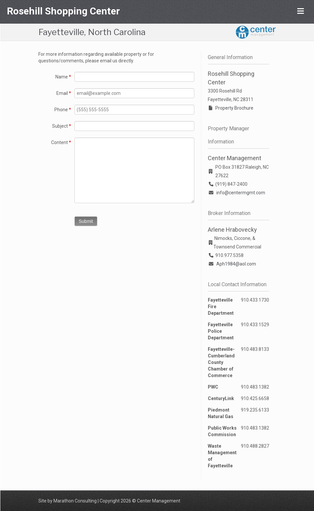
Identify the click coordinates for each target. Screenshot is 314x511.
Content (61, 142)
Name (63, 76)
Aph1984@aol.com (236, 263)
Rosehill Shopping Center (63, 11)
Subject (61, 126)
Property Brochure (234, 108)
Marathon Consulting (75, 500)
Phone (62, 109)
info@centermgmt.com (240, 192)
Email (63, 93)
